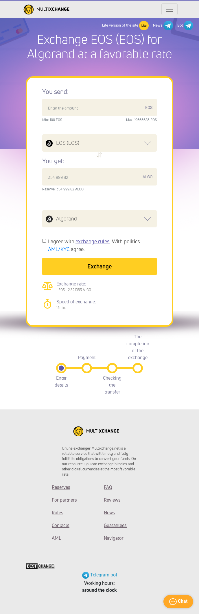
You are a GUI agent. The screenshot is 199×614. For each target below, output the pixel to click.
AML (56, 538)
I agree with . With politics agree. (94, 245)
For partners (64, 500)
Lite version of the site (125, 25)
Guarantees (115, 525)
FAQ (108, 487)
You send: (55, 91)
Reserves (61, 487)
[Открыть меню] (169, 9)
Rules (57, 512)
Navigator (114, 538)
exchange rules (92, 241)
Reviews (112, 500)
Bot (185, 25)
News (163, 25)
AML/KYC (59, 249)
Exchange (99, 266)
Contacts (60, 525)
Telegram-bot (99, 575)
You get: (53, 161)
